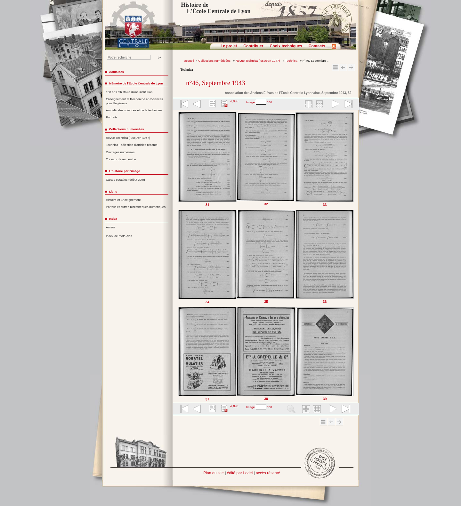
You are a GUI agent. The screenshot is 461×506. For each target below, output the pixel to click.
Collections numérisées (214, 60)
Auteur (110, 227)
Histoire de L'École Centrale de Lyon (215, 8)
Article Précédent (343, 67)
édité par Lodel (240, 473)
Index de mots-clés (119, 236)
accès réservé (268, 473)
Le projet (229, 46)
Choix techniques (286, 46)
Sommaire (335, 67)
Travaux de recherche (121, 159)
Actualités (116, 72)
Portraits (111, 117)
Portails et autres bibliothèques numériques (136, 207)
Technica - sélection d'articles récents (132, 144)
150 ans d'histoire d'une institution (129, 92)
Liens (113, 191)
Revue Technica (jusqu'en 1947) (258, 60)
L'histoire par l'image (124, 171)
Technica (291, 60)
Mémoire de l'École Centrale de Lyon (136, 83)
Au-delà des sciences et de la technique (134, 110)
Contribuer (253, 46)
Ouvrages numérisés (120, 152)
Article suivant (351, 67)
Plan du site (213, 473)
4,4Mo (234, 101)
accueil (189, 60)
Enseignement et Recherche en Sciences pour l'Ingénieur (134, 101)
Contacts (317, 46)
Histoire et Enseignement (123, 200)
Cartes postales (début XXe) (125, 179)
